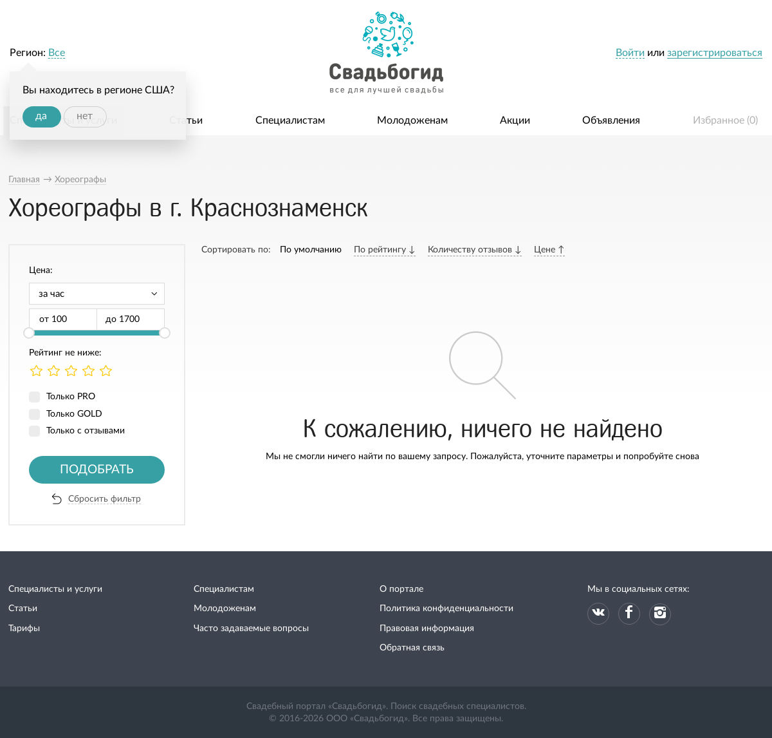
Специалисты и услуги (55, 589)
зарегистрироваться (714, 53)
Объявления (611, 120)
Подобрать (97, 470)
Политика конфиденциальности (446, 608)
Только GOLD (74, 414)
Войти (630, 53)
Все (56, 53)
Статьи (186, 120)
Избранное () (725, 120)
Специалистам (290, 120)
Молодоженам (412, 120)
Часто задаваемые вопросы (251, 628)
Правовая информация (427, 628)
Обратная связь (412, 647)
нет (85, 116)
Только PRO (70, 396)
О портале (401, 589)
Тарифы (24, 628)
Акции (515, 120)
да (41, 116)
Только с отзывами (85, 430)
